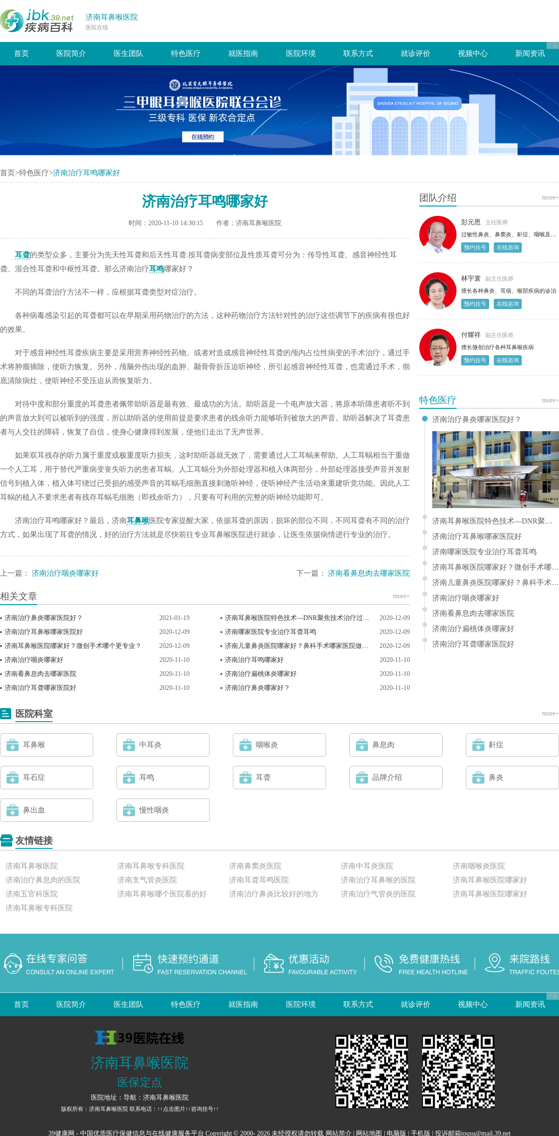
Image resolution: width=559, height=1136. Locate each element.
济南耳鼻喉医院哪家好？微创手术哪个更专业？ (73, 645)
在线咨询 (508, 247)
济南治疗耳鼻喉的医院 (378, 880)
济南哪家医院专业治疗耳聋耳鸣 (270, 631)
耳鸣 (156, 269)
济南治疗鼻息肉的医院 (43, 880)
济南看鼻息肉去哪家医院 (369, 573)
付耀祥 (471, 334)
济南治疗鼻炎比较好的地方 (274, 894)
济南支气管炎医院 (147, 880)
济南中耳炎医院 (367, 866)
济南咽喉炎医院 (479, 866)
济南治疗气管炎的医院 (378, 894)
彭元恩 (471, 222)
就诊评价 (415, 53)
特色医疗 (186, 53)
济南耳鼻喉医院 (112, 17)
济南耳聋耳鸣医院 (259, 880)
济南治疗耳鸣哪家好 (254, 659)
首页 (21, 53)
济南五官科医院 (32, 894)
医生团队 (128, 53)
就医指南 (243, 53)
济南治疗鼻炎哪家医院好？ (44, 617)
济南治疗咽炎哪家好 (65, 573)
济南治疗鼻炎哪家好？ (257, 687)
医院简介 (71, 53)
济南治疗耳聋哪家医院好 (40, 687)
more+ (401, 595)
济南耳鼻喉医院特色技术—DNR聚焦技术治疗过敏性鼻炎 (307, 617)
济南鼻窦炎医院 (255, 866)
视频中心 (473, 53)
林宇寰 (471, 278)
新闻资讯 (530, 53)
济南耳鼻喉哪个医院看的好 (162, 894)
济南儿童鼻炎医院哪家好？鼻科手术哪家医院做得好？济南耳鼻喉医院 (326, 645)
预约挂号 (475, 247)
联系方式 (358, 53)
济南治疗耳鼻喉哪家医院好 (44, 631)
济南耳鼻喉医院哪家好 (490, 880)
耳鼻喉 (138, 520)
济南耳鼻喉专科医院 (150, 866)
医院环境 (301, 53)
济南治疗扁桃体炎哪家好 (261, 673)
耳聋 (22, 255)
